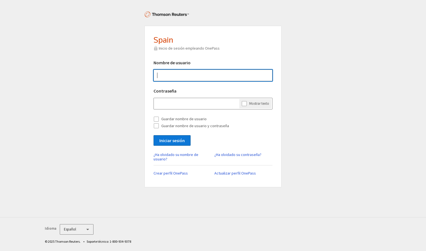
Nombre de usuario (172, 62)
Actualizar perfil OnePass (235, 173)
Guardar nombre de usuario (184, 118)
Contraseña (165, 91)
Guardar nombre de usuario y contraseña (195, 125)
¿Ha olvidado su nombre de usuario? (176, 157)
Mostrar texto (259, 103)
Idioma (50, 228)
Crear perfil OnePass (171, 173)
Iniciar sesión (172, 140)
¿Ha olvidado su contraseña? (237, 154)
